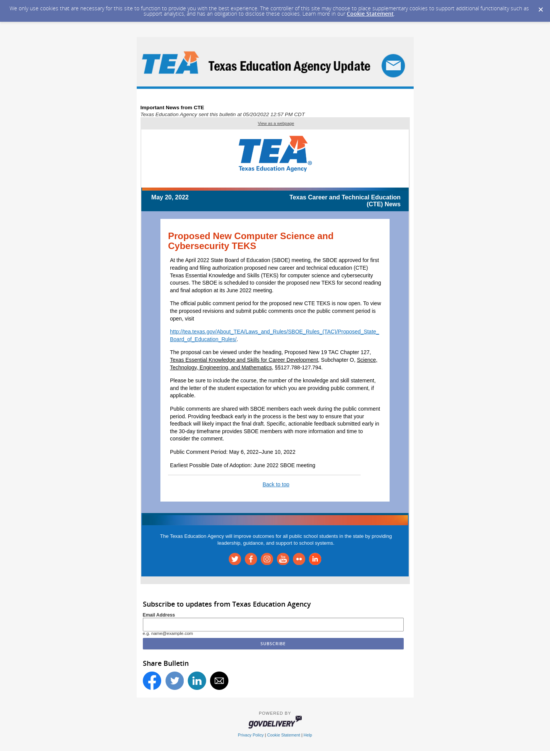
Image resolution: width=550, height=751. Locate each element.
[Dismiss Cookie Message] (540, 7)
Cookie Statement (370, 13)
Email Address (159, 615)
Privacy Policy (251, 735)
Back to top (275, 484)
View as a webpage (276, 123)
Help (308, 735)
